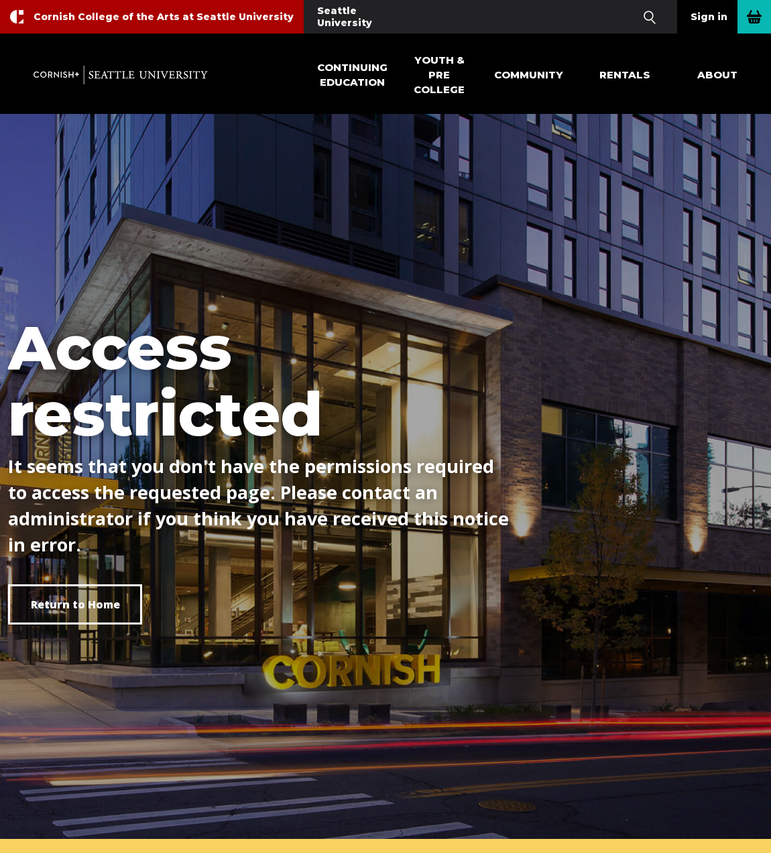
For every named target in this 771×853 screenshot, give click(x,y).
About (717, 74)
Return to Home (75, 604)
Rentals (624, 74)
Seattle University (344, 17)
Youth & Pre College (439, 75)
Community (528, 74)
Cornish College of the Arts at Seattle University (164, 17)
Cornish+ (121, 75)
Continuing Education (352, 74)
